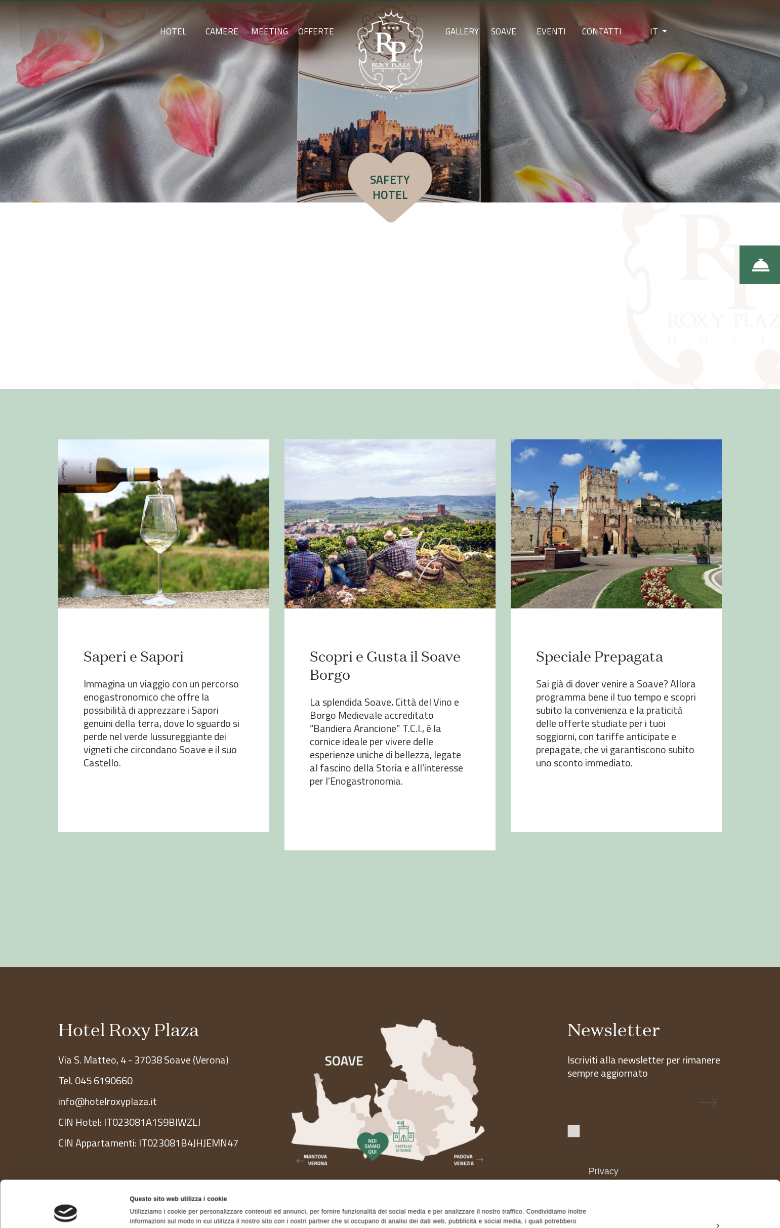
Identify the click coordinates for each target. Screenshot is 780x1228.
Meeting (269, 31)
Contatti (602, 31)
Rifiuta (695, 1204)
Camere (222, 31)
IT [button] (655, 31)
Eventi (551, 31)
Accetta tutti (695, 1158)
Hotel (173, 31)
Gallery (462, 31)
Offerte (316, 31)
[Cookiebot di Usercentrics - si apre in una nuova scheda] (65, 1210)
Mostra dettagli (152, 1209)
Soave (503, 31)
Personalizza (696, 1181)
